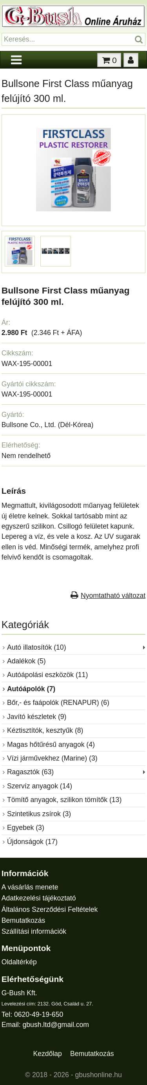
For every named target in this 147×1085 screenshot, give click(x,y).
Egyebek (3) (25, 827)
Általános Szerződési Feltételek (50, 909)
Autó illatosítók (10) (36, 647)
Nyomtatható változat (113, 596)
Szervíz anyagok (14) (39, 786)
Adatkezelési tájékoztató (39, 898)
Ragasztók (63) (30, 772)
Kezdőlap (47, 1054)
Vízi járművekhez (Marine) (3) (52, 758)
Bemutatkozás (23, 920)
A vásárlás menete (30, 887)
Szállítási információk (34, 931)
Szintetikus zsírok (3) (39, 814)
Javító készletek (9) (37, 717)
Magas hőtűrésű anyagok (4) (51, 744)
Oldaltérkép (19, 962)
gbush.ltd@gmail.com (56, 1025)
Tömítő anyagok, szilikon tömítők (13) (64, 800)
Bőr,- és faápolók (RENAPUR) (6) (58, 702)
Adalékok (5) (26, 661)
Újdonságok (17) (32, 842)
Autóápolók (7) (31, 689)
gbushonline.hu (98, 1075)
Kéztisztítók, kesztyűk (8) (45, 730)
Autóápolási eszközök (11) (47, 675)
